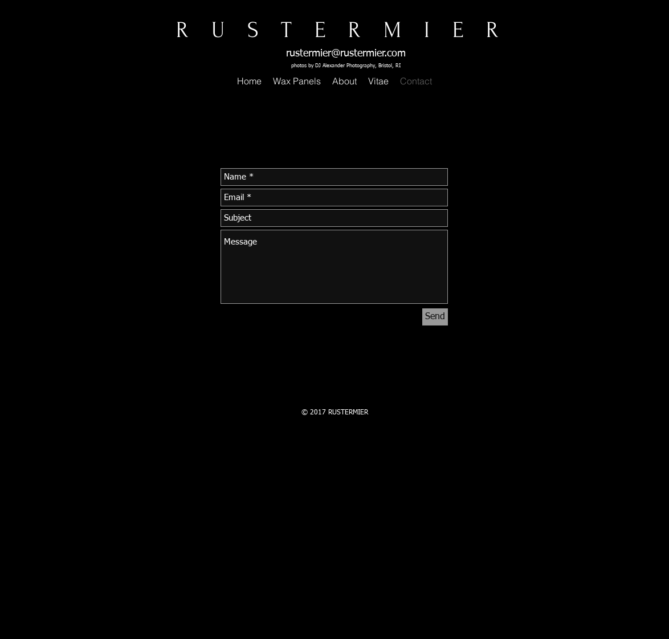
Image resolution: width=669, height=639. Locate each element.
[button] (297, 81)
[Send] (435, 316)
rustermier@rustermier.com (346, 53)
